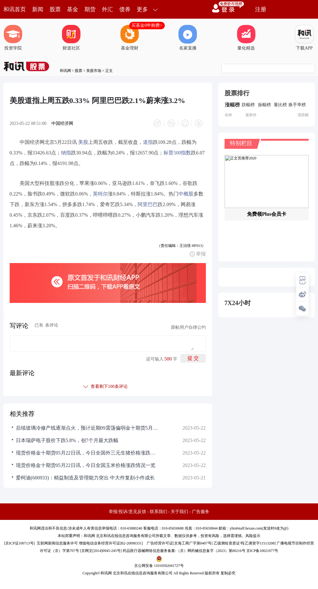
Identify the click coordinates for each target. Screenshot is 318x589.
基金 (72, 9)
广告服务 (200, 511)
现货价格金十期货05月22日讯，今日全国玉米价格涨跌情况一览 (85, 465)
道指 (148, 142)
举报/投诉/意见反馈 (127, 511)
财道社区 (71, 37)
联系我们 (158, 511)
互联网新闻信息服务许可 (57, 543)
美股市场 (93, 70)
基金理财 (129, 37)
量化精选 (246, 37)
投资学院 (13, 37)
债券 (125, 9)
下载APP (304, 37)
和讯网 (65, 70)
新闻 (37, 9)
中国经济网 (62, 123)
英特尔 (100, 193)
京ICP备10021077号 (262, 551)
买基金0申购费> (146, 25)
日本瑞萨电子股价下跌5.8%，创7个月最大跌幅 (67, 440)
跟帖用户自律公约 (188, 327)
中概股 (185, 193)
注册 (260, 9)
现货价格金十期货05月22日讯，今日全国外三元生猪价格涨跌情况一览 (87, 452)
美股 (83, 142)
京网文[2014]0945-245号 (101, 551)
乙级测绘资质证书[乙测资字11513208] (245, 543)
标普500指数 (177, 152)
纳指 (66, 152)
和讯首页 (14, 9)
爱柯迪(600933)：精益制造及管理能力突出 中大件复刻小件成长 (85, 477)
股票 (55, 9)
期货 (90, 9)
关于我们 (179, 511)
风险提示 (252, 536)
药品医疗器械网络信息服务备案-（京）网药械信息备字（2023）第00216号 (184, 551)
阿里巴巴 (148, 204)
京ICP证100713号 (19, 543)
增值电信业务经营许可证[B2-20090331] (111, 543)
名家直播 (187, 37)
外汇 (107, 9)
